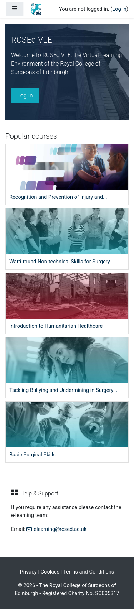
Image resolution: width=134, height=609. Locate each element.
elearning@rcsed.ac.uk (60, 529)
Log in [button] (25, 95)
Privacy (28, 572)
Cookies (50, 572)
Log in (119, 9)
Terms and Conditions (88, 572)
